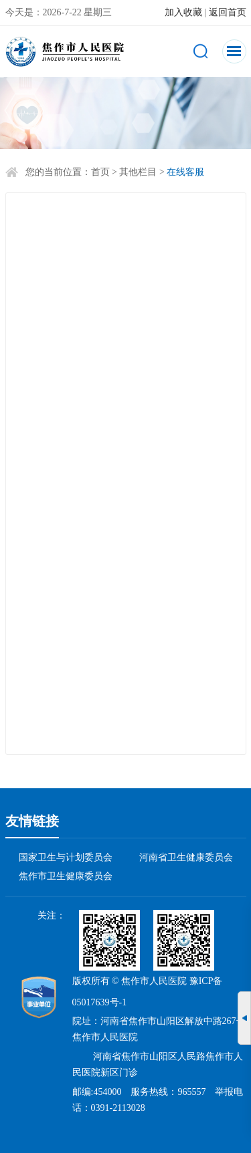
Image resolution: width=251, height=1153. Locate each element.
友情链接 (32, 821)
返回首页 (227, 12)
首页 (100, 172)
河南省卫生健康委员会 (186, 857)
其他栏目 (138, 172)
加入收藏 (183, 12)
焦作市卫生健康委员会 (65, 876)
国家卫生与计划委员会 (65, 857)
